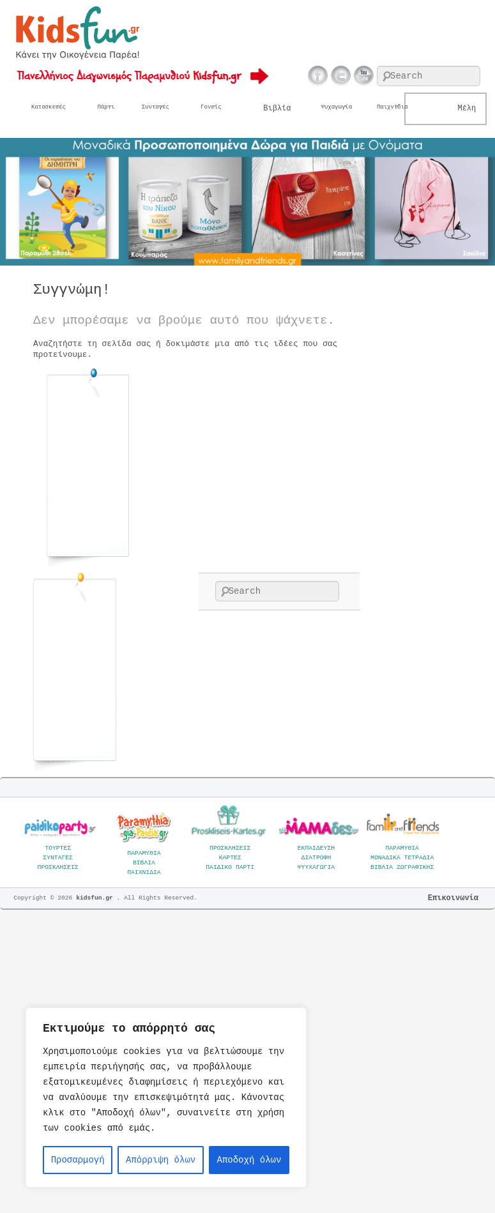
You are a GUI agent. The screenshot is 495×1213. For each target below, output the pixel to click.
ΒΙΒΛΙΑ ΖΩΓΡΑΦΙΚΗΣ (402, 867)
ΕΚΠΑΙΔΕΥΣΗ (316, 848)
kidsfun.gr (96, 897)
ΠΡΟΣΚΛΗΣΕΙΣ (58, 867)
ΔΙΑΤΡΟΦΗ (316, 857)
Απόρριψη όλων (160, 1160)
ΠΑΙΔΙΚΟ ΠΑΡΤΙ (230, 867)
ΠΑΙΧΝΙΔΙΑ (144, 872)
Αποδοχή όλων (249, 1160)
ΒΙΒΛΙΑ (144, 862)
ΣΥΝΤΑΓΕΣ (58, 857)
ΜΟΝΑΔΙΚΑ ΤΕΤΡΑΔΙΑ (402, 857)
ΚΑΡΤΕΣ (230, 857)
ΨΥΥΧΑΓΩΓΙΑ (316, 867)
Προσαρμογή (78, 1160)
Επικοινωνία (453, 898)
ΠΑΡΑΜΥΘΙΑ (144, 853)
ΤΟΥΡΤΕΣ (58, 848)
